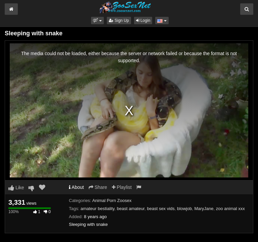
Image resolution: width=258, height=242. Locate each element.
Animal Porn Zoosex (111, 200)
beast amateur (130, 208)
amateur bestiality (98, 208)
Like (16, 187)
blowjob (184, 208)
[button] (97, 20)
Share (98, 187)
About (76, 187)
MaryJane (203, 208)
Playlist (122, 187)
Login (143, 20)
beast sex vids (160, 208)
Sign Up (119, 20)
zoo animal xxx (230, 208)
